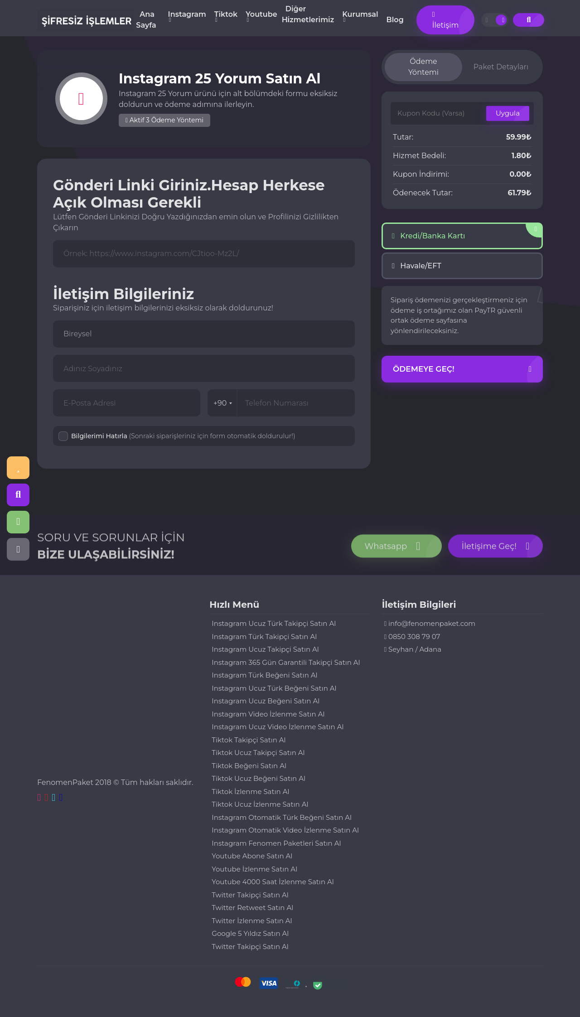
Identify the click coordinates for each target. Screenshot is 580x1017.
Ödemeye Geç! (462, 369)
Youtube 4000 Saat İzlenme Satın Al (273, 881)
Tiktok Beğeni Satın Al (249, 765)
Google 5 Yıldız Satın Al (250, 933)
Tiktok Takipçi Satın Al (248, 740)
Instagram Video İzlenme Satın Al (268, 714)
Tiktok (225, 14)
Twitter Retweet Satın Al (252, 907)
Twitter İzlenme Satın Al (252, 920)
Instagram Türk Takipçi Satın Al (264, 636)
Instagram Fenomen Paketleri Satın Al (276, 843)
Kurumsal (360, 14)
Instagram (187, 14)
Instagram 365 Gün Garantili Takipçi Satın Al (286, 662)
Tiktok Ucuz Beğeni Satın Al (258, 778)
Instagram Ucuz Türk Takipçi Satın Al (274, 623)
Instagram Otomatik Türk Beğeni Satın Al (282, 817)
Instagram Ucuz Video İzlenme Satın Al (277, 726)
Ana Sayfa (146, 19)
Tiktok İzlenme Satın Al (250, 791)
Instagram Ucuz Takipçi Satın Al (265, 649)
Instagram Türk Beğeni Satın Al (264, 675)
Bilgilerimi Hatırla (183, 436)
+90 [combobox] (222, 403)
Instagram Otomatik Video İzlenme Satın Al (285, 830)
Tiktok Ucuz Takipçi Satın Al (258, 752)
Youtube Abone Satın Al (252, 856)
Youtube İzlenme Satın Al (254, 869)
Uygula (508, 113)
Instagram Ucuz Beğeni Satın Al (265, 701)
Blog (395, 19)
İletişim (445, 20)
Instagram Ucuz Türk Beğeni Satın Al (274, 688)
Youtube (261, 14)
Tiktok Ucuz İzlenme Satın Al (260, 804)
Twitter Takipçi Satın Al (250, 895)
